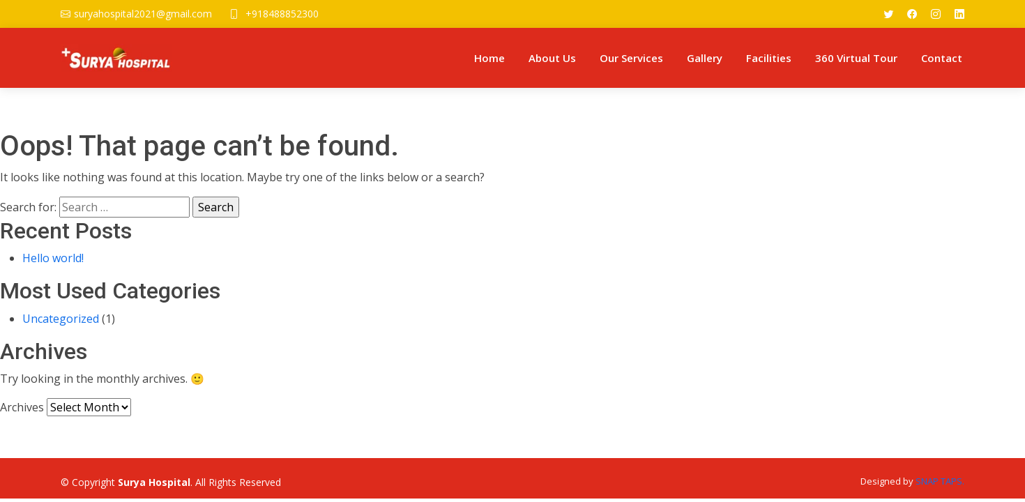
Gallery (704, 58)
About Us (552, 58)
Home (489, 58)
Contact (941, 58)
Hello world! (53, 258)
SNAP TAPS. (940, 481)
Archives (22, 407)
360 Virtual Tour (856, 58)
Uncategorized (60, 318)
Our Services (631, 58)
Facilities (768, 58)
